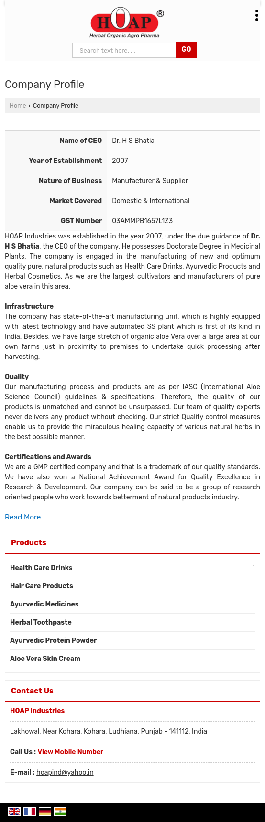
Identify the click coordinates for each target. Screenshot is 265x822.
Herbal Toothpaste (41, 622)
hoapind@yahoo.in (65, 772)
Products (28, 542)
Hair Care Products (41, 586)
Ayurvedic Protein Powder (53, 641)
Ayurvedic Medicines (44, 604)
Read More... (25, 517)
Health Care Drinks (41, 568)
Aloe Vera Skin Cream (45, 659)
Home (18, 105)
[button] (70, 752)
